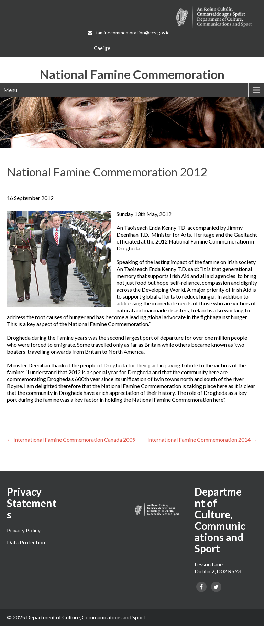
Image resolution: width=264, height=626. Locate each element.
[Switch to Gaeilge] (102, 48)
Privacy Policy (24, 530)
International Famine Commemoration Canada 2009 (71, 439)
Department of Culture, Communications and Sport (85, 617)
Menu (10, 90)
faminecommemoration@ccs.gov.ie (129, 32)
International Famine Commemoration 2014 (202, 439)
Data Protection (26, 542)
